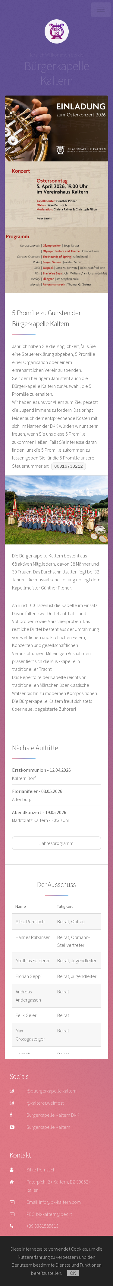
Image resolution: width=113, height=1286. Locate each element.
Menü (101, 9)
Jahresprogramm (56, 843)
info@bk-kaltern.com (60, 1202)
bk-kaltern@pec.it (54, 1214)
